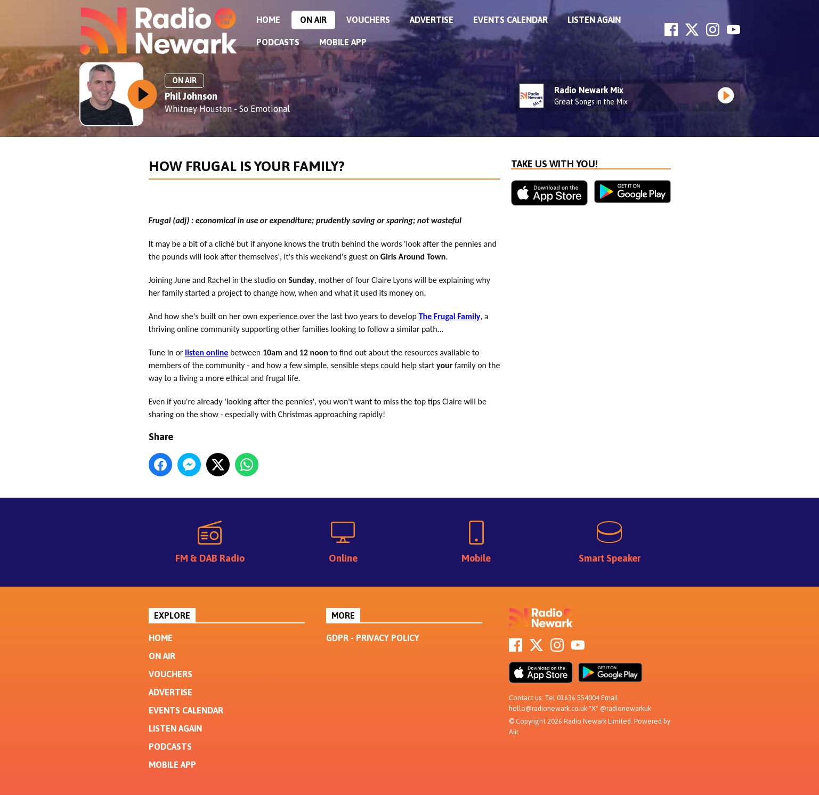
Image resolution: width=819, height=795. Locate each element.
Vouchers (368, 20)
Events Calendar (510, 20)
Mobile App (343, 42)
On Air (313, 20)
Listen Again (594, 20)
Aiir (513, 732)
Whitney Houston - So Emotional (227, 108)
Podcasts (277, 42)
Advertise (431, 20)
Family (468, 316)
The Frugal (437, 316)
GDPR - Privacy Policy (372, 638)
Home (268, 20)
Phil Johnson (191, 96)
